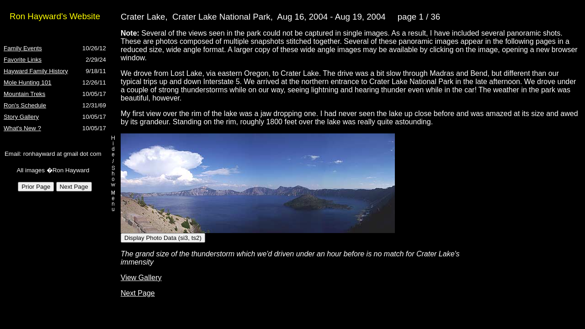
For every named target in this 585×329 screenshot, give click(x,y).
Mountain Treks (24, 93)
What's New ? (22, 128)
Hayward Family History (36, 71)
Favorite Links (23, 59)
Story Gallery (21, 116)
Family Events (23, 48)
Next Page (138, 293)
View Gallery (141, 277)
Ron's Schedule (25, 105)
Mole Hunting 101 (27, 82)
